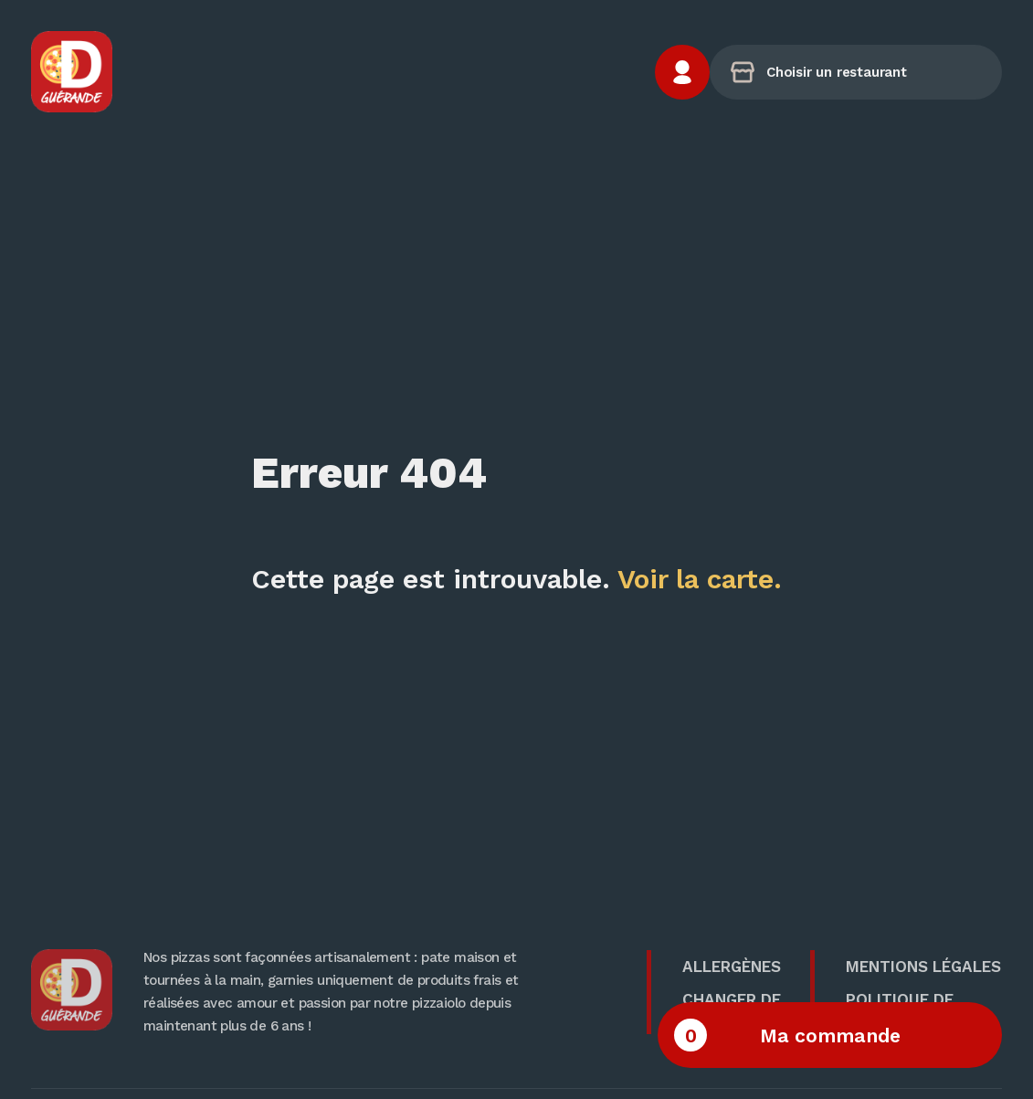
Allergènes (731, 966)
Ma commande (787, 1035)
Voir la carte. (699, 579)
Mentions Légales (923, 966)
